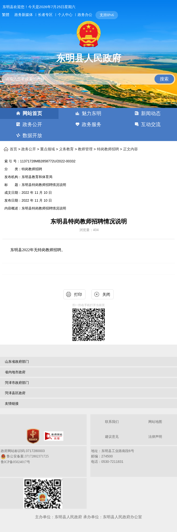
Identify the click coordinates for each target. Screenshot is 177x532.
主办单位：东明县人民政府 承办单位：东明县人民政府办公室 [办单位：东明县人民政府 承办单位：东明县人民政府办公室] (88, 517)
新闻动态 (151, 113)
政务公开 (32, 124)
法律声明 (155, 437)
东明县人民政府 (88, 58)
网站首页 (32, 113)
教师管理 (85, 149)
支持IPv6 (107, 15)
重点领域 (47, 149)
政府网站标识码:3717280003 (25, 456)
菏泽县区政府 (15, 393)
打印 (78, 294)
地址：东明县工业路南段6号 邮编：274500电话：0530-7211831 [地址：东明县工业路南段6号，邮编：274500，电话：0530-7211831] (112, 456)
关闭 (106, 294)
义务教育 (66, 149)
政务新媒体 (23, 15)
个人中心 (65, 15)
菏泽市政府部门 (17, 383)
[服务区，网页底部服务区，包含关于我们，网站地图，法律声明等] (88, 462)
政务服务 (91, 124)
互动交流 (151, 124)
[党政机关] (33, 436)
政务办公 (85, 15)
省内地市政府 (15, 372)
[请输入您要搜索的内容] (88, 79)
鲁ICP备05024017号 (15, 462)
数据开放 (32, 135)
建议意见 (112, 437)
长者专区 (45, 15)
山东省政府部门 (17, 361)
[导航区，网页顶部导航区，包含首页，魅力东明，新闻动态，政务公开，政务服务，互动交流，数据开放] (88, 124)
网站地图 (155, 422)
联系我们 (112, 422)
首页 (13, 149)
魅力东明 (91, 113)
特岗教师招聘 (108, 149)
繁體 (5, 15)
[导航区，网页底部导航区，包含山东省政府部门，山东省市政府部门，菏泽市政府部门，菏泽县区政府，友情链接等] (88, 383)
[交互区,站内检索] (88, 74)
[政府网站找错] (53, 436)
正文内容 (130, 149)
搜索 (164, 79)
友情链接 (12, 403)
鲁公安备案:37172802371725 (28, 456)
